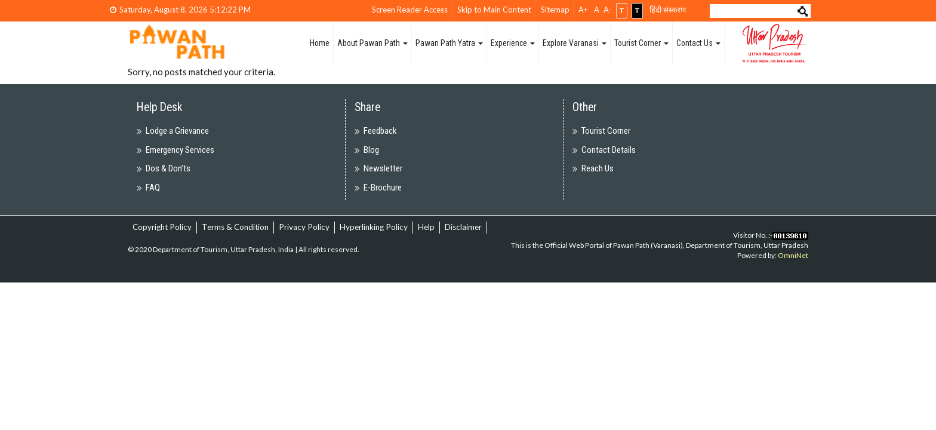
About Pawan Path (372, 43)
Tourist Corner (641, 43)
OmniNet (793, 255)
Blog (371, 150)
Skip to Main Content (494, 9)
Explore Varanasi (574, 43)
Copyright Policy (162, 227)
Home (320, 43)
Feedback (380, 130)
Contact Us (698, 43)
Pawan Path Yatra (449, 43)
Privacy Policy (304, 227)
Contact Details (608, 150)
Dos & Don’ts (168, 168)
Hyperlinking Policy (374, 227)
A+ (583, 9)
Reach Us (597, 168)
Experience (513, 43)
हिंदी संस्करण (667, 9)
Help (426, 227)
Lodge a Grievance (177, 130)
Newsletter (383, 168)
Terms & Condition (235, 227)
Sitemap (555, 9)
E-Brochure (383, 187)
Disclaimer (463, 227)
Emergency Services (180, 150)
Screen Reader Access (410, 9)
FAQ (153, 187)
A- (608, 9)
